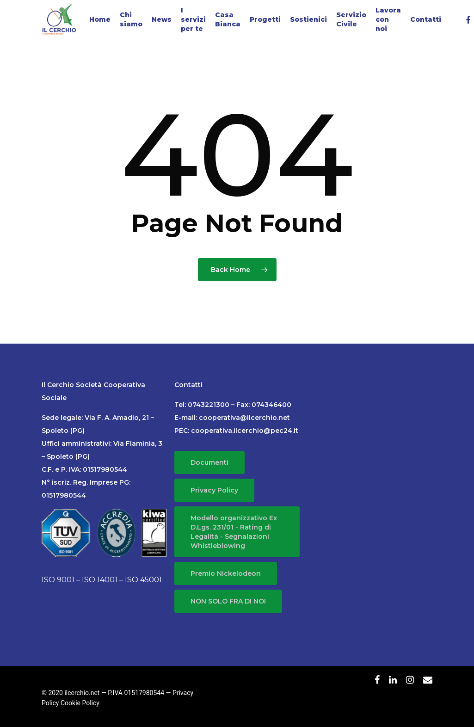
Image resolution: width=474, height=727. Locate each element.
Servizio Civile (351, 19)
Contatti (425, 19)
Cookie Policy (80, 703)
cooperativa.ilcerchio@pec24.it (244, 430)
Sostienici (308, 19)
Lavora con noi (388, 19)
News (162, 19)
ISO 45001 (143, 579)
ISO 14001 (99, 579)
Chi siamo (131, 19)
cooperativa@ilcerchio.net (244, 417)
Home (100, 19)
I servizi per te (193, 19)
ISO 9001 (58, 579)
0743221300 (208, 404)
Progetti (265, 19)
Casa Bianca (227, 19)
